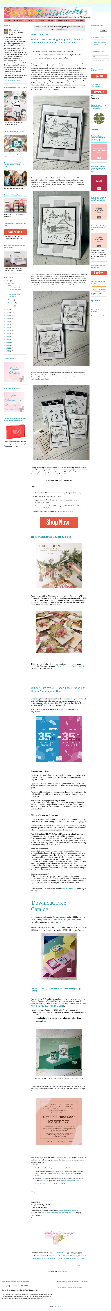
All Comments (98, 61)
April (10, 283)
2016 (8, 336)
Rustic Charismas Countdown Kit (70, 666)
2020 (8, 324)
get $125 (63, 1171)
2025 (8, 309)
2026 (8, 281)
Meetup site (42, 1180)
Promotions (40, 20)
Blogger (59, 1306)
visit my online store (66, 511)
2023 (8, 315)
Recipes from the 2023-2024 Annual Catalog (58, 1004)
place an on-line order (58, 1168)
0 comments (60, 1253)
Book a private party (64, 20)
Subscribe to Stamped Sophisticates (69, 1287)
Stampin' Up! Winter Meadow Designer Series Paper (67, 1258)
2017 (8, 333)
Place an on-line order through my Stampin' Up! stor (56, 1212)
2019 (8, 327)
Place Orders (18, 20)
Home (8, 20)
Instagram (70, 1180)
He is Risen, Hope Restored (14, 295)
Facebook (78, 1180)
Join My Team (78, 20)
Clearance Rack (48, 1184)
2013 (8, 345)
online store (48, 467)
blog (76, 1178)
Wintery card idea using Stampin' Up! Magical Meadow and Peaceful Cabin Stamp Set (57, 41)
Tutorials (50, 20)
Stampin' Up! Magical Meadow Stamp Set (63, 1256)
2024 (8, 312)
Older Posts (81, 1266)
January (11, 306)
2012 (8, 348)
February (11, 303)
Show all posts (61, 29)
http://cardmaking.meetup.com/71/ (68, 1210)
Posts (95, 57)
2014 (8, 342)
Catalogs (29, 20)
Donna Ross (15, 30)
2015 (8, 339)
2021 (8, 321)
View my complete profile (12, 81)
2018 (8, 330)
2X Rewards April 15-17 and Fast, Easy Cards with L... (14, 288)
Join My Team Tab (69, 889)
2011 (8, 351)
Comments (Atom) (63, 1271)
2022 (8, 318)
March (10, 300)
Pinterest (63, 1180)
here (60, 922)
